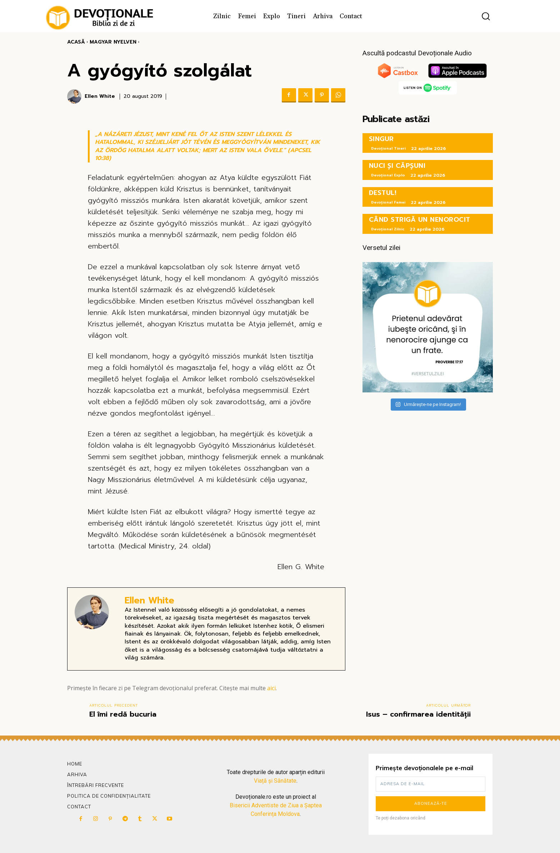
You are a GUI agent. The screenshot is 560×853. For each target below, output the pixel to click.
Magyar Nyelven (113, 42)
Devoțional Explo (388, 175)
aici (271, 688)
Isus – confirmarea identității (418, 714)
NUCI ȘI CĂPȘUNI (397, 166)
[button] (485, 16)
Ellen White (100, 97)
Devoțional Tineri (388, 148)
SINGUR (381, 139)
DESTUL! (383, 193)
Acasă (76, 42)
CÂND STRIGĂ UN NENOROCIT (419, 220)
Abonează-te (430, 803)
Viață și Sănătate (275, 780)
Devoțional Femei (388, 202)
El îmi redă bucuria (122, 714)
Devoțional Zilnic (387, 229)
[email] (430, 784)
